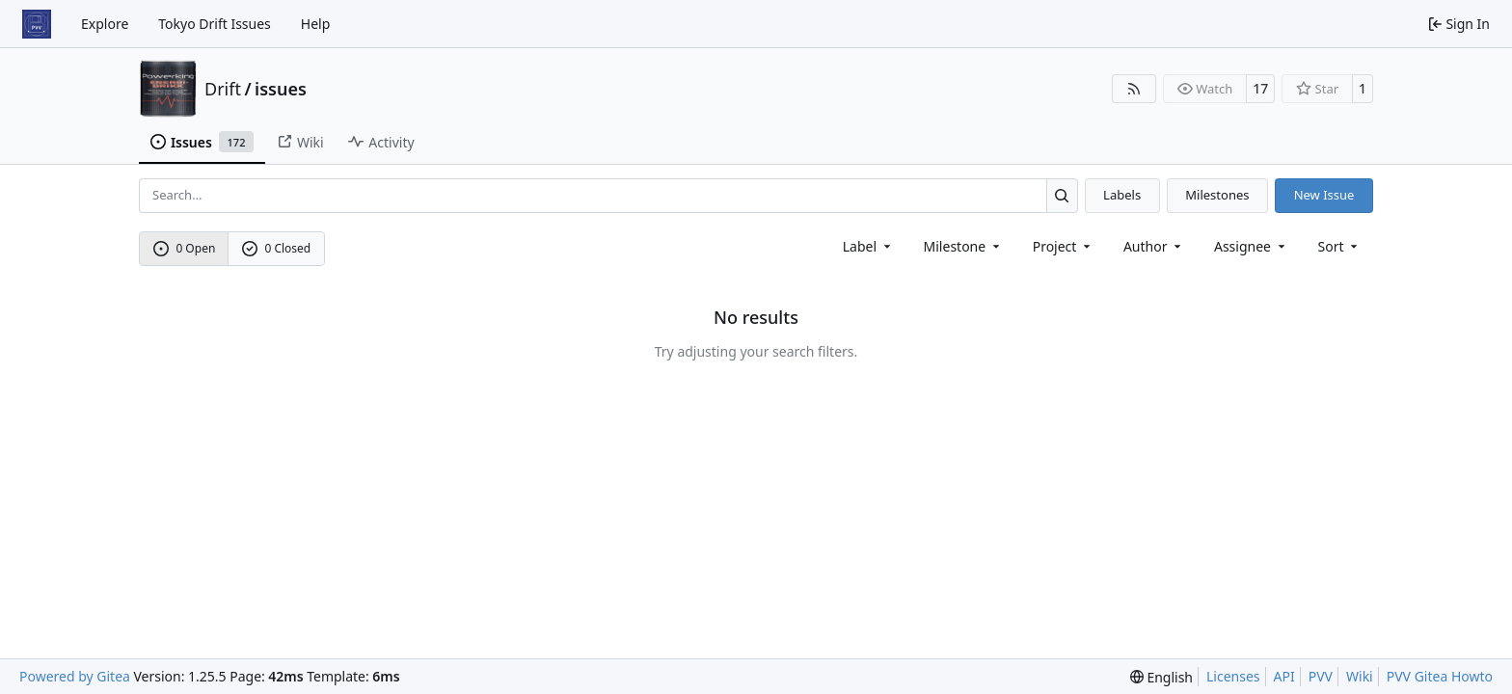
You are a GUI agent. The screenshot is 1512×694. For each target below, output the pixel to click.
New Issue (1324, 194)
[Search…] (1062, 195)
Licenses (1233, 676)
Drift (222, 88)
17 (1260, 88)
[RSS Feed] (1134, 88)
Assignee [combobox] (1251, 246)
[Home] (37, 24)
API (1284, 676)
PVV (1321, 676)
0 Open (184, 248)
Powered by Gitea (74, 676)
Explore (104, 23)
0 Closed (276, 248)
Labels (1122, 194)
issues (281, 88)
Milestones (1217, 194)
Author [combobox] (1153, 246)
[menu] (1340, 246)
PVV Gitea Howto (1440, 676)
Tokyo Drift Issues (214, 23)
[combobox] (868, 246)
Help (316, 23)
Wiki (1359, 676)
